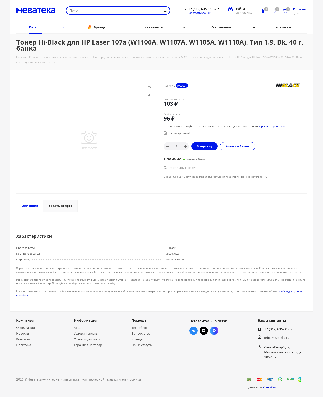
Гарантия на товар (88, 345)
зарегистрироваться (272, 126)
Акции (79, 328)
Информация (85, 320)
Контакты (23, 339)
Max (214, 331)
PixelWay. (270, 387)
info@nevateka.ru (276, 338)
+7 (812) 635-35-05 (202, 9)
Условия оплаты (86, 333)
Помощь (139, 320)
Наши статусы (142, 345)
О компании (25, 328)
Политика (23, 345)
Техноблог (139, 328)
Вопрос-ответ (142, 333)
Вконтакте (193, 331)
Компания (25, 320)
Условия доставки (87, 339)
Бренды (137, 339)
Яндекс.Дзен (204, 331)
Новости (22, 333)
